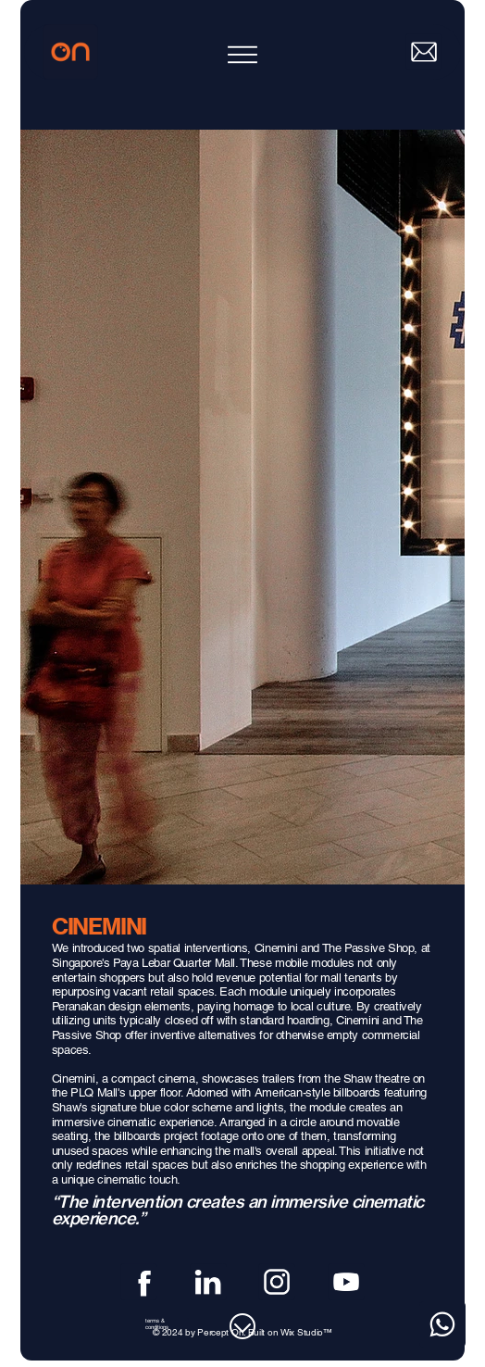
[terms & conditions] (167, 1324)
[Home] (70, 52)
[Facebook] (138, 1281)
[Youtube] (346, 1281)
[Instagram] (276, 1281)
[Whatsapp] (442, 1324)
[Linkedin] (208, 1281)
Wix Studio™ (306, 1332)
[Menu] (242, 54)
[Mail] (423, 51)
